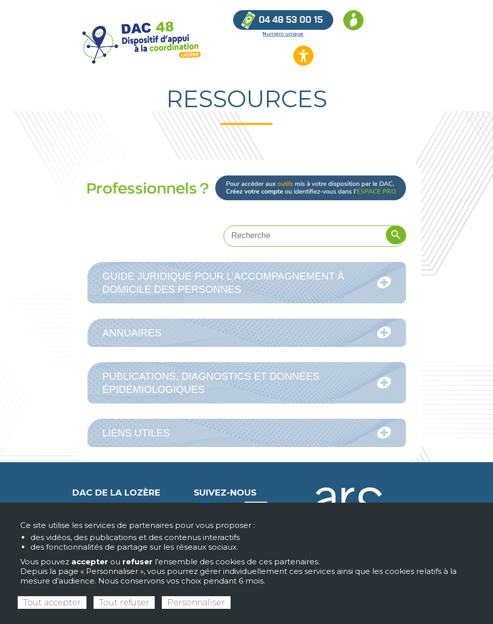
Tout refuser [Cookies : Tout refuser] (124, 602)
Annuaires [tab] (247, 332)
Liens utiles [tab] (247, 432)
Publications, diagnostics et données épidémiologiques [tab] (247, 383)
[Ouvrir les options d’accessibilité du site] (303, 56)
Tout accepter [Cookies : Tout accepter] (52, 602)
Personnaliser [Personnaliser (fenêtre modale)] (196, 602)
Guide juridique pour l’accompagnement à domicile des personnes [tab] (247, 283)
